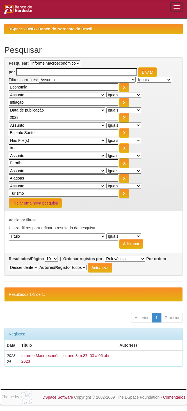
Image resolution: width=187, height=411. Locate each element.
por (12, 72)
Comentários (174, 397)
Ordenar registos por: (83, 258)
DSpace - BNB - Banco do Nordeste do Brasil (50, 29)
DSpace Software (57, 397)
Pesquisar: (19, 63)
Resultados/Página (26, 258)
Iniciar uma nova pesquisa (35, 203)
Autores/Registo (54, 267)
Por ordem (156, 258)
